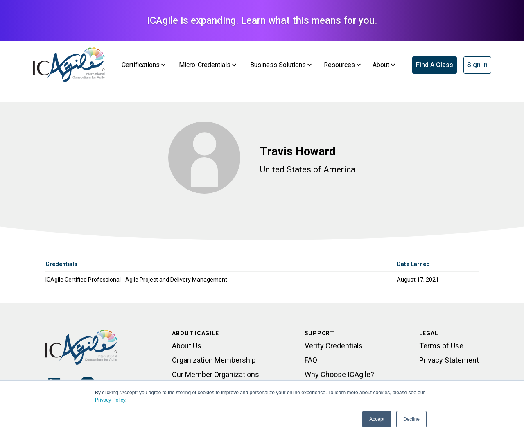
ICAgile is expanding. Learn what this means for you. (262, 20)
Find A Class (434, 65)
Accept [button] (376, 419)
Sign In (477, 65)
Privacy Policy (110, 400)
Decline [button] (411, 419)
